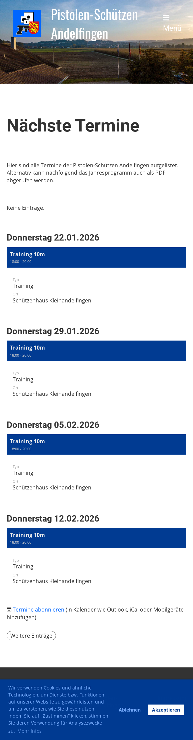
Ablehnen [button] (130, 710)
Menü (172, 23)
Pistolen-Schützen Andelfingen (94, 23)
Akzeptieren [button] (166, 710)
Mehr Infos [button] (29, 731)
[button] (96, 279)
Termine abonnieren (38, 609)
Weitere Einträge (31, 635)
